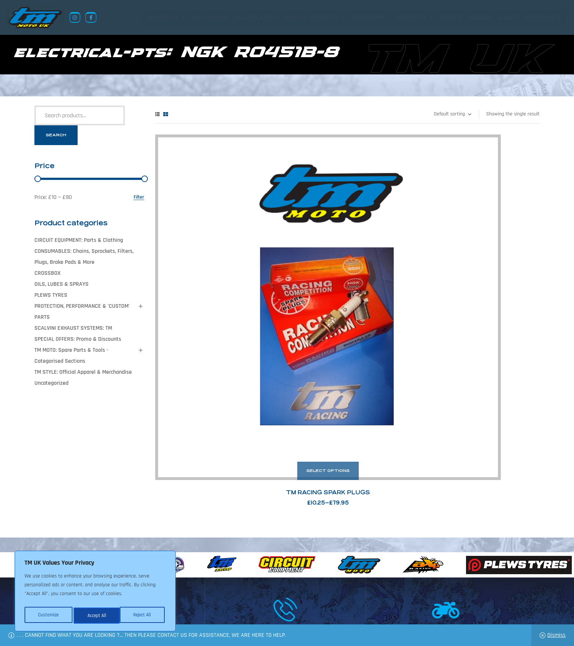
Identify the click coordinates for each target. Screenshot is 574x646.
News (240, 610)
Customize (48, 615)
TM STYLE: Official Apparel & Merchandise (83, 372)
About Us (216, 610)
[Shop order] (452, 114)
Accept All (143, 615)
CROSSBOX (47, 273)
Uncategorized (51, 383)
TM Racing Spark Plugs (216, 268)
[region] (95, 592)
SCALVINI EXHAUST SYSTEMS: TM (73, 328)
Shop (261, 610)
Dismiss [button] (556, 635)
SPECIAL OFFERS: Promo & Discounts (77, 339)
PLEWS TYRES (50, 295)
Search (56, 135)
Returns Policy (176, 610)
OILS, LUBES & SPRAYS (61, 284)
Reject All (95, 615)
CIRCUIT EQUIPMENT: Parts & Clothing (78, 240)
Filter (139, 197)
